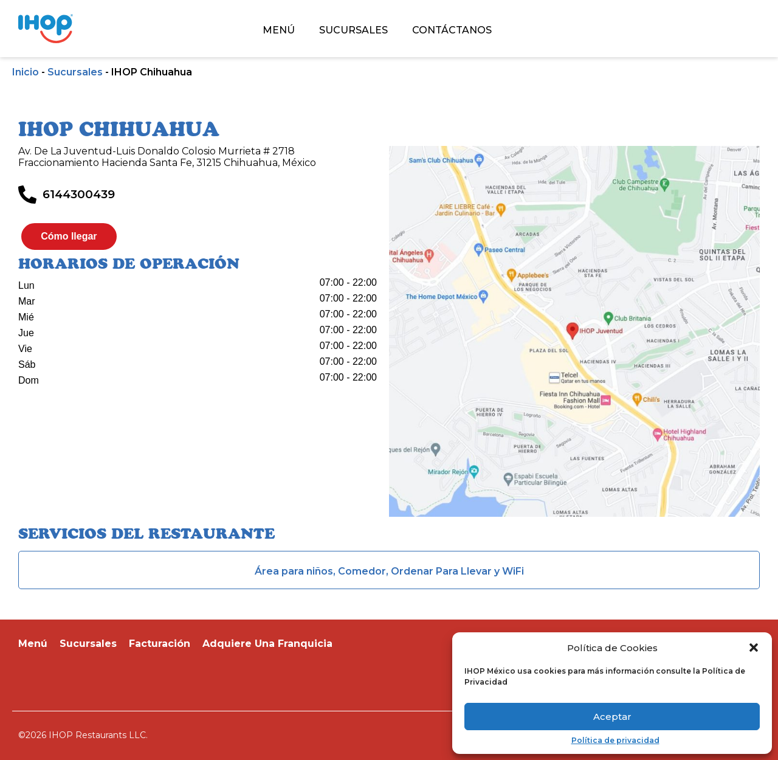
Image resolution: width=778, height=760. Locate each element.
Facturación (159, 643)
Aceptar (612, 716)
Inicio (25, 72)
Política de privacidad (615, 740)
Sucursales (75, 72)
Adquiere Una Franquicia (267, 643)
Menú (32, 643)
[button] (754, 647)
